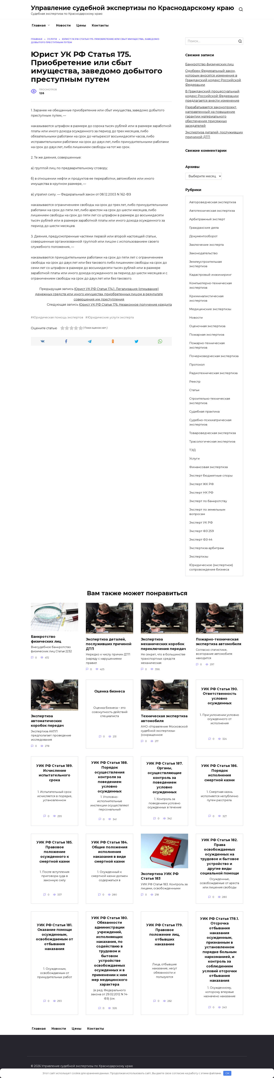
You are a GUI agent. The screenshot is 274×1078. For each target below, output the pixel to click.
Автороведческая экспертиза (212, 202)
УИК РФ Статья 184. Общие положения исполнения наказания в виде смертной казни (109, 851)
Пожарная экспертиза (206, 334)
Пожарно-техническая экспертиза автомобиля (218, 641)
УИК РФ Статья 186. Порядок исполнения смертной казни (219, 773)
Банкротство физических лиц (209, 64)
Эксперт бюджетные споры (211, 475)
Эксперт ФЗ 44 (200, 539)
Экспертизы (198, 556)
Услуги (194, 458)
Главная (39, 25)
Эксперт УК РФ (201, 522)
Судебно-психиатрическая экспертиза (210, 422)
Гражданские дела (204, 227)
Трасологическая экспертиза (212, 441)
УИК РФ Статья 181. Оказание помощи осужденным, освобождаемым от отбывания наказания (54, 937)
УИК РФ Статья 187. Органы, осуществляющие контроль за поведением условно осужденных (164, 777)
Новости (63, 25)
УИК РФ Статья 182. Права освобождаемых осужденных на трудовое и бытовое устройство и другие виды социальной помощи (219, 856)
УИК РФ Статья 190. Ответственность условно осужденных (219, 696)
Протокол (197, 364)
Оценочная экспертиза (207, 326)
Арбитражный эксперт (207, 219)
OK (227, 1073)
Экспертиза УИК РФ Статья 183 (159, 876)
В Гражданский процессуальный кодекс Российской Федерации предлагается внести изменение (212, 96)
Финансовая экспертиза (208, 467)
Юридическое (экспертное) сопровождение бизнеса (211, 567)
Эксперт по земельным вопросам (207, 512)
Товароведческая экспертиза (212, 433)
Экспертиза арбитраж (206, 548)
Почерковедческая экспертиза (213, 356)
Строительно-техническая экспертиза (209, 401)
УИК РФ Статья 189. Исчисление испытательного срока (54, 773)
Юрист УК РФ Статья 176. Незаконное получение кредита (125, 304)
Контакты (100, 25)
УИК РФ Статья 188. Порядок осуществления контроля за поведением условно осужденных (109, 777)
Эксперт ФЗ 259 (201, 531)
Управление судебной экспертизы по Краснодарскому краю (132, 8)
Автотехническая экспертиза (212, 210)
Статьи (194, 390)
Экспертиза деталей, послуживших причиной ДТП (108, 644)
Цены (81, 25)
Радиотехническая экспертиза (213, 373)
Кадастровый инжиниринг (210, 274)
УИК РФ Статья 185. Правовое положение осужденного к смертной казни (54, 851)
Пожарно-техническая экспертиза (207, 345)
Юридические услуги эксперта (111, 317)
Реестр (194, 381)
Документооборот (203, 236)
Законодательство (203, 253)
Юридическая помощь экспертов (58, 317)
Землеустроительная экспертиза (205, 264)
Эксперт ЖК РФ (201, 484)
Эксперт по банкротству (208, 501)
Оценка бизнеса (109, 691)
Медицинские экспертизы (210, 309)
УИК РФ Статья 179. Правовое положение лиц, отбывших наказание (164, 934)
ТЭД (192, 450)
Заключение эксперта (206, 244)
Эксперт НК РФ (201, 492)
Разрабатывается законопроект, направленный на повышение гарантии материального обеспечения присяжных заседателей (211, 116)
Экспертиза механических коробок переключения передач (163, 644)
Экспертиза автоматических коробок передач (47, 720)
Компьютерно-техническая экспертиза (210, 285)
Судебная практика (204, 411)
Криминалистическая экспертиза (206, 298)
